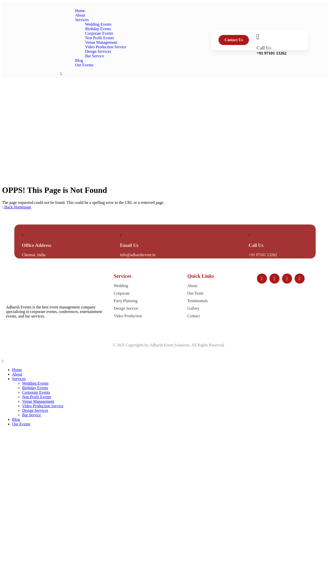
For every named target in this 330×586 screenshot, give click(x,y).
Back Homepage (16, 207)
